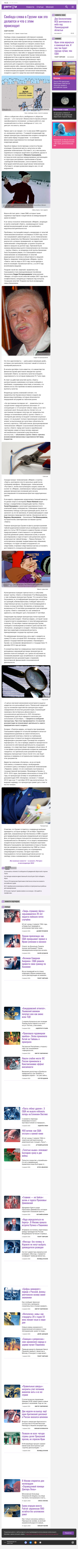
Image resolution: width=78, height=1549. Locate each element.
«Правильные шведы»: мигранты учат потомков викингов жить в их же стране (33, 1390)
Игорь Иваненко (42, 1167)
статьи (7, 907)
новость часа (60, 15)
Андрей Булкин (43, 1125)
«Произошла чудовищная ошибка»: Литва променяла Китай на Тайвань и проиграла (34, 1037)
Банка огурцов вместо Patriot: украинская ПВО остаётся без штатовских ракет (33, 1510)
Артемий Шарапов (42, 1145)
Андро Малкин (9, 31)
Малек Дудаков (42, 953)
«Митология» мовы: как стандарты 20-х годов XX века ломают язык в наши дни (34, 1318)
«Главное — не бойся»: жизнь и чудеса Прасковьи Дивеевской (34, 1200)
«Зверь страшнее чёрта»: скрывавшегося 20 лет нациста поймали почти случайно (33, 915)
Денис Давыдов (42, 1334)
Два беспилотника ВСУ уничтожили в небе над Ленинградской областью (62, 24)
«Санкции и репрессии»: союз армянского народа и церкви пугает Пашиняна (34, 1341)
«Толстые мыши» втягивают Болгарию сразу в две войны (35, 1152)
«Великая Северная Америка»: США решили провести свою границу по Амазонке (34, 962)
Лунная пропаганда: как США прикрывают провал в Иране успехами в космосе (34, 938)
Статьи (40, 7)
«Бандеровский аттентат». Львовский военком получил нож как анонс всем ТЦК (34, 1012)
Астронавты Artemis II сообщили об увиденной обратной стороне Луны (63, 115)
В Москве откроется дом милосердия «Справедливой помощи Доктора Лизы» (33, 1485)
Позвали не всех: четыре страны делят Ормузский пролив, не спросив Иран (33, 1436)
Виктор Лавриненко (41, 1053)
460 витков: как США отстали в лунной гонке (32, 1132)
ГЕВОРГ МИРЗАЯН (59, 57)
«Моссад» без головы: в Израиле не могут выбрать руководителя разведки (34, 1244)
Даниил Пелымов (42, 931)
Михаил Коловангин (41, 1428)
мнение (58, 38)
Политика (57, 78)
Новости (30, 7)
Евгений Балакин (42, 1214)
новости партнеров (12, 901)
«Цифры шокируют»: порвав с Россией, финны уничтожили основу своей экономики (33, 1293)
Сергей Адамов (43, 1078)
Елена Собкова (43, 1501)
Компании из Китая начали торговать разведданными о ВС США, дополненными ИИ (64, 143)
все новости (57, 33)
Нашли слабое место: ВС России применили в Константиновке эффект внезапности (33, 1062)
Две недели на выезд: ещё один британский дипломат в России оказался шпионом (35, 1414)
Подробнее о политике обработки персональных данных (41, 1534)
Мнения (50, 7)
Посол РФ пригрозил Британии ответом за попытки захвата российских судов (62, 84)
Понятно (68, 1533)
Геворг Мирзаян (42, 978)
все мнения (70, 57)
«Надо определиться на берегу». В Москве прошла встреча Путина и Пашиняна (35, 1222)
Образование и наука (61, 109)
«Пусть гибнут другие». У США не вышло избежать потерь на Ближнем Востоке (35, 1111)
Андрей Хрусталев (42, 1028)
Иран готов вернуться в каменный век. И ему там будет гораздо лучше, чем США (64, 48)
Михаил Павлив (43, 1526)
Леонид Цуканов (42, 1259)
